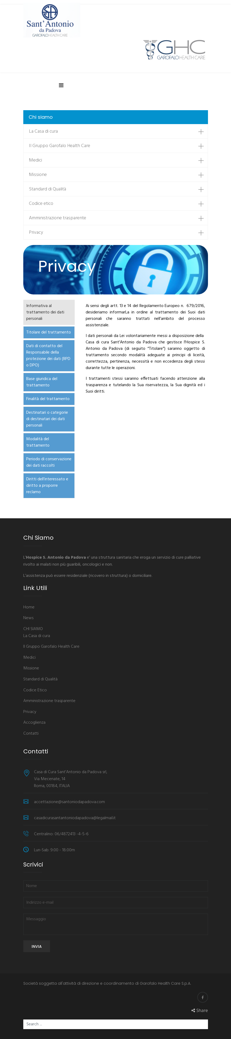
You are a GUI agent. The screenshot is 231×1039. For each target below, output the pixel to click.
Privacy (36, 232)
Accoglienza (34, 722)
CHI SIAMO (33, 629)
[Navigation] (61, 84)
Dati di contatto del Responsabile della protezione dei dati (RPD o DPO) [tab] (48, 356)
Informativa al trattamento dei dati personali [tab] (45, 312)
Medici (35, 160)
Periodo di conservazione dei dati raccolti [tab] (48, 462)
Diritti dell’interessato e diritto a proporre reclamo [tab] (47, 486)
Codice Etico (35, 690)
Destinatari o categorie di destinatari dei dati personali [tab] (47, 419)
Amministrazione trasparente (57, 218)
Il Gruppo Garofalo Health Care (59, 146)
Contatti (31, 733)
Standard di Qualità (47, 189)
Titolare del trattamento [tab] (48, 332)
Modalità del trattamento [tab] (38, 442)
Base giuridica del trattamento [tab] (41, 382)
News (28, 618)
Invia (37, 946)
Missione (38, 175)
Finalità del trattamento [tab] (48, 399)
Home (29, 607)
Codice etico (41, 204)
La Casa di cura (43, 131)
